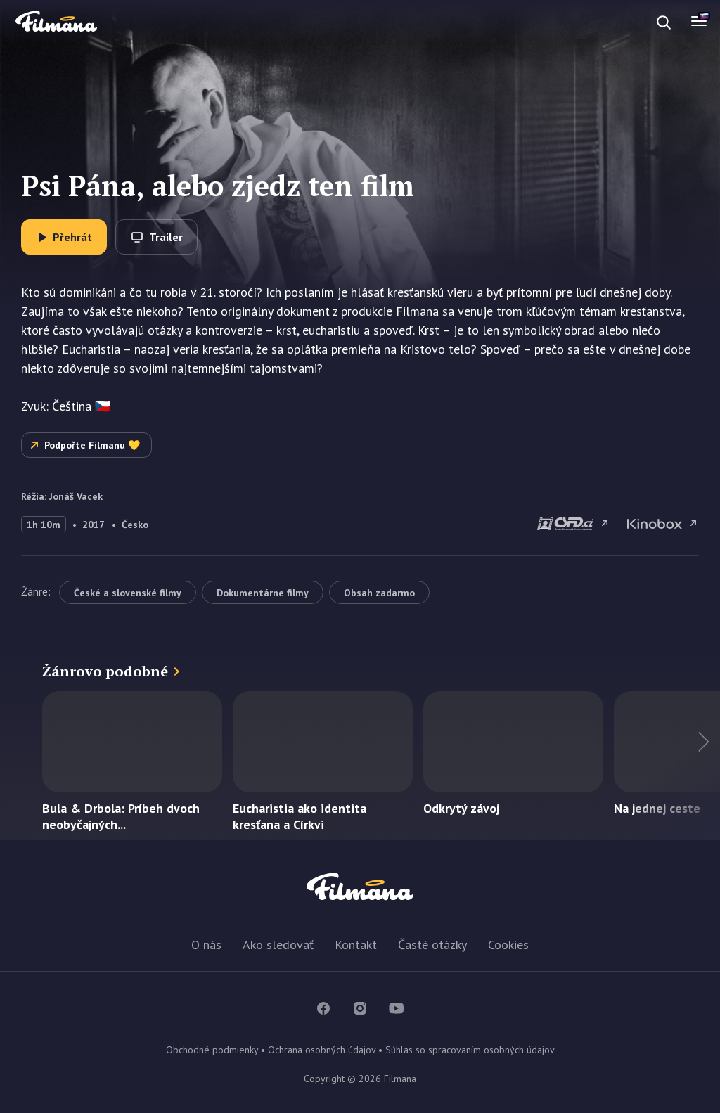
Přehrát (72, 237)
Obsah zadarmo (379, 592)
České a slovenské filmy (127, 592)
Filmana (56, 22)
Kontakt (356, 945)
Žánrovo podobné (105, 671)
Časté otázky (432, 945)
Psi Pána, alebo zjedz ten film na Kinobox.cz (663, 523)
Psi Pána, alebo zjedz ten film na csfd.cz (573, 523)
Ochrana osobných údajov (321, 1049)
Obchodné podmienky (212, 1049)
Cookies (508, 945)
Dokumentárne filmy (263, 592)
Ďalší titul (678, 765)
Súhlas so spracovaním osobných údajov (470, 1049)
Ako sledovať (278, 945)
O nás (206, 945)
